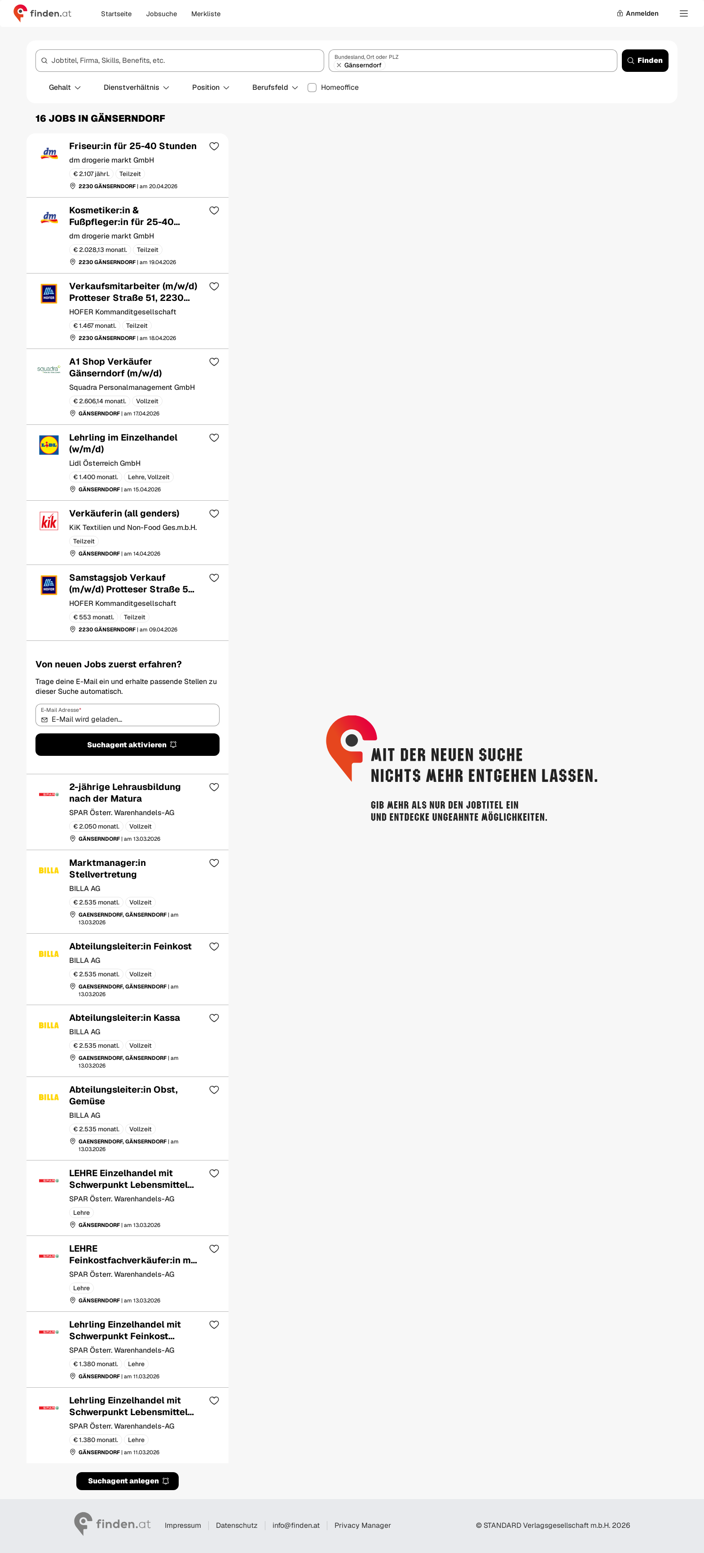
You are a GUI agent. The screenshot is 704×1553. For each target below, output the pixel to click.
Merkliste (205, 13)
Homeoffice (340, 87)
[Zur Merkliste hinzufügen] (214, 146)
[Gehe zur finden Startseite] (42, 13)
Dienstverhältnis (137, 87)
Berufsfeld (275, 87)
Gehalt (65, 87)
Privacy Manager (362, 1525)
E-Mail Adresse (61, 710)
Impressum (183, 1525)
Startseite (116, 13)
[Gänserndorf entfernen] (338, 65)
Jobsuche (161, 13)
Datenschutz (237, 1525)
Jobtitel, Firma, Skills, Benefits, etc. (108, 60)
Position (211, 87)
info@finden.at (296, 1525)
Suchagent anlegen (129, 1481)
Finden (645, 60)
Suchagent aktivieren (132, 745)
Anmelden (637, 13)
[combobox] (179, 60)
